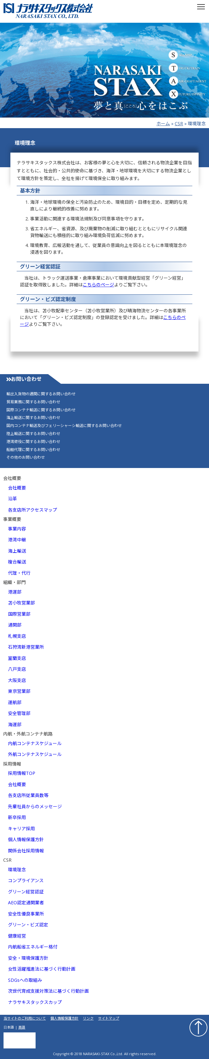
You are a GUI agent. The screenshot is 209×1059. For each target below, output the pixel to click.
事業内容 (17, 529)
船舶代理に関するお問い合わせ (33, 449)
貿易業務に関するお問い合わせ (33, 402)
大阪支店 (17, 680)
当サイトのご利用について (25, 1018)
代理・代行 (19, 573)
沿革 (12, 499)
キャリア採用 (21, 828)
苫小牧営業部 (21, 603)
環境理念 (17, 869)
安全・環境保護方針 (28, 958)
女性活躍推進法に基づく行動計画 (41, 969)
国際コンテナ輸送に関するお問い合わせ (41, 410)
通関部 (14, 625)
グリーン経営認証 (26, 892)
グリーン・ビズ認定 (28, 925)
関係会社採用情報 (26, 851)
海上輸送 (17, 551)
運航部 (14, 702)
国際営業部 (19, 614)
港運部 (14, 592)
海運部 (14, 724)
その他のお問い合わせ (25, 457)
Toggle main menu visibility (201, 4)
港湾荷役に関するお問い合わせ (33, 441)
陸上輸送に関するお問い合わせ (33, 433)
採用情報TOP (21, 773)
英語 (21, 1027)
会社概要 (17, 488)
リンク (88, 1018)
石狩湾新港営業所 (26, 647)
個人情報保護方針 (26, 839)
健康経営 (17, 936)
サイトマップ (108, 1018)
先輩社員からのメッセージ (35, 806)
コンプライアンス (26, 880)
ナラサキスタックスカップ (35, 1002)
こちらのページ (98, 285)
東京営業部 (19, 691)
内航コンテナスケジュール (35, 743)
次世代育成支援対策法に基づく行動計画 (48, 991)
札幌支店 (17, 636)
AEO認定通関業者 (26, 902)
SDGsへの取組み (25, 980)
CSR (179, 123)
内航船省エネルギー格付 (32, 947)
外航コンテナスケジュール (35, 754)
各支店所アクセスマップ (32, 510)
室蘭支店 (17, 658)
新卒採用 (17, 817)
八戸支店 (17, 669)
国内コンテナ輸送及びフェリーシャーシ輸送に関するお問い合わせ (64, 425)
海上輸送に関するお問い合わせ (33, 417)
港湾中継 (17, 540)
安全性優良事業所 (26, 914)
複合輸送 (17, 562)
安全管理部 (19, 713)
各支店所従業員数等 (28, 795)
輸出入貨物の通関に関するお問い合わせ (41, 394)
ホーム (163, 123)
